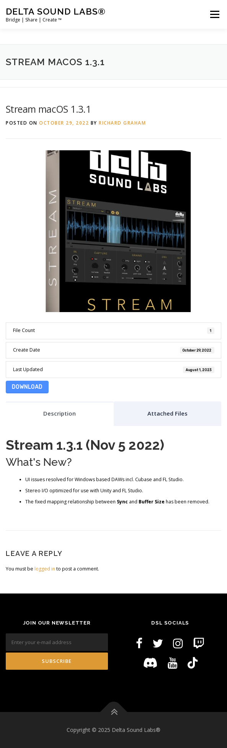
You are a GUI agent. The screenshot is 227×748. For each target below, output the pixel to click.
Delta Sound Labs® (56, 11)
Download (27, 387)
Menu (214, 14)
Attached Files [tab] (167, 413)
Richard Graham (122, 123)
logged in (44, 569)
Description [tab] (59, 413)
